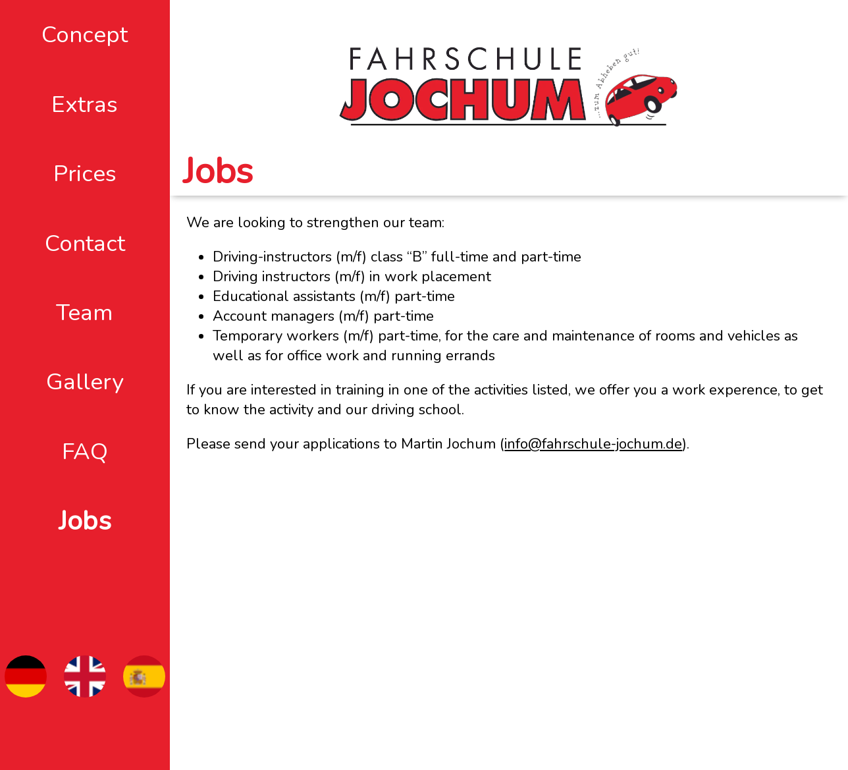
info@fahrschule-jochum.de (593, 444)
